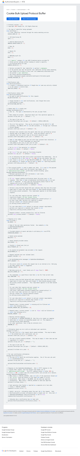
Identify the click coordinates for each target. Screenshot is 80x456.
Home (8, 9)
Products (13, 9)
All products (58, 451)
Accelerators (5, 434)
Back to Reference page (29, 19)
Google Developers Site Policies (28, 412)
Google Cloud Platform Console (48, 432)
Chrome (28, 451)
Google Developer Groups (8, 430)
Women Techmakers (7, 437)
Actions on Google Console (47, 439)
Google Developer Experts (8, 432)
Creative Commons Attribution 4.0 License (45, 411)
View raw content (13, 19)
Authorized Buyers (12, 2)
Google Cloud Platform (46, 451)
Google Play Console (46, 434)
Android (21, 451)
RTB (23, 2)
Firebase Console (45, 437)
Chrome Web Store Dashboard (48, 444)
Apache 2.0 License (7, 412)
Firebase (36, 451)
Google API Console (46, 430)
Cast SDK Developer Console (48, 442)
